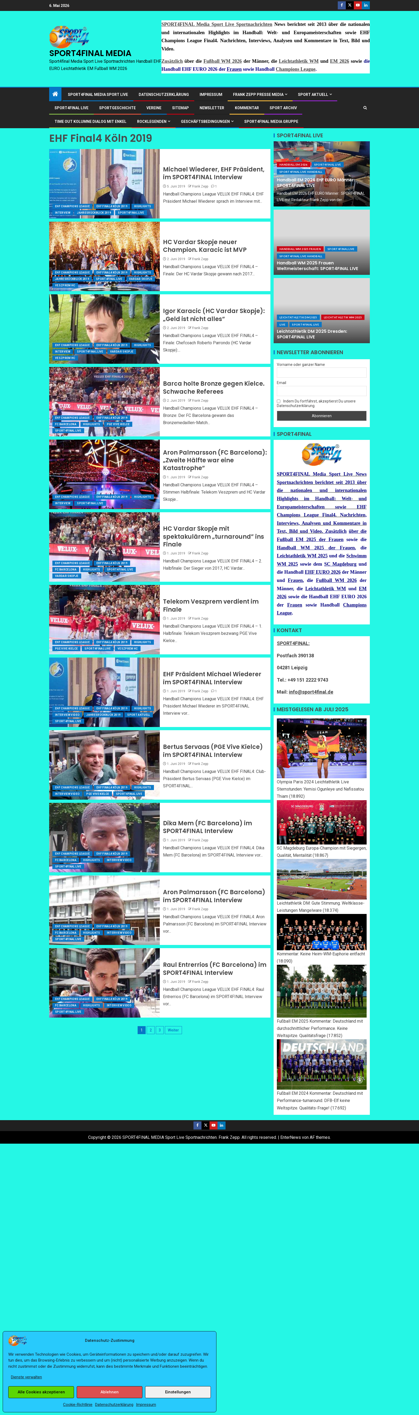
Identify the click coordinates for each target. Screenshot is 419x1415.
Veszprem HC (65, 285)
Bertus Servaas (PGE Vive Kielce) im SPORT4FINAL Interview (213, 751)
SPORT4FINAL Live (131, 212)
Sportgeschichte (117, 108)
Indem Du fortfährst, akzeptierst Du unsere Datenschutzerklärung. (316, 403)
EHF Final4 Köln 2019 (111, 206)
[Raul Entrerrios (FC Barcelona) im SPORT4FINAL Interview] (104, 983)
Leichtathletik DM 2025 (298, 317)
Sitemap (180, 108)
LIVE (282, 324)
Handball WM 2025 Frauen (300, 249)
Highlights (142, 206)
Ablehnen (109, 1392)
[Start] (55, 94)
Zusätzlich (172, 61)
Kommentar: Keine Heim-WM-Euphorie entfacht (321, 953)
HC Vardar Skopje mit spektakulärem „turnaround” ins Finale (213, 537)
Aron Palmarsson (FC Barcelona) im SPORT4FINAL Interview (214, 896)
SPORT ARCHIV (283, 108)
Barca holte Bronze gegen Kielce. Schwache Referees (214, 388)
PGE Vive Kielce (118, 424)
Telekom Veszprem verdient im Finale (211, 605)
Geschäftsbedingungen (205, 121)
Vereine (153, 108)
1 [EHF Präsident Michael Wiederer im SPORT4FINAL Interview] (216, 691)
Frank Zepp (200, 186)
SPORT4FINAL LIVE (71, 108)
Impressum (146, 1404)
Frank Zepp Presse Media (258, 94)
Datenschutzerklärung (114, 1404)
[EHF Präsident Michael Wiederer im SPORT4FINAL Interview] (104, 692)
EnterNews (290, 1137)
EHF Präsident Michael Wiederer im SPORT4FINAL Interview (212, 678)
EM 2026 (339, 61)
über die (358, 531)
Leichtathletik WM (299, 61)
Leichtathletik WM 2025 (343, 317)
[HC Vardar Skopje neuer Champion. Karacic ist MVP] (104, 256)
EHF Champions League (72, 206)
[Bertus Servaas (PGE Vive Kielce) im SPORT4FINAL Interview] (104, 765)
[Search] (365, 108)
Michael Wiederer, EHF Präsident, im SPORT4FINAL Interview (214, 173)
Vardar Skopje (141, 278)
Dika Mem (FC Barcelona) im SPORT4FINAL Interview (207, 827)
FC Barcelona (65, 424)
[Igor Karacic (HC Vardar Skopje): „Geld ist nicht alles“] (104, 329)
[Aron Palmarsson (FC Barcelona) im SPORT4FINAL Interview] (104, 910)
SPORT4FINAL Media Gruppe (271, 121)
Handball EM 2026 (294, 164)
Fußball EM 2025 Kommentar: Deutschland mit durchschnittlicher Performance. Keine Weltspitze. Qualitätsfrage (320, 1028)
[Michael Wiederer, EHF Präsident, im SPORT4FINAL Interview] (104, 183)
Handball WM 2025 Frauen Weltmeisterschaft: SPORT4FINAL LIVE (317, 266)
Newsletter (212, 108)
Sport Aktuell (138, 714)
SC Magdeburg (340, 564)
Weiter (173, 1030)
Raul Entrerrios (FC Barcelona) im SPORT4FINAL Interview (214, 969)
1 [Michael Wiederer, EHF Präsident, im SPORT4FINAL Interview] (216, 186)
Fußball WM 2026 (223, 61)
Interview (62, 212)
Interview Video (67, 714)
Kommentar (247, 108)
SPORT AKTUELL (313, 94)
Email (281, 383)
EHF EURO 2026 (323, 572)
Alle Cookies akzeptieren (41, 1392)
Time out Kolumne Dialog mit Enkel (90, 121)
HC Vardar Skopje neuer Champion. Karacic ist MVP (205, 246)
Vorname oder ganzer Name (301, 364)
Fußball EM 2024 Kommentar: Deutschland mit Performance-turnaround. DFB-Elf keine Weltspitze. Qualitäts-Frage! (320, 1100)
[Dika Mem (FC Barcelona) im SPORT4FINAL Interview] (104, 837)
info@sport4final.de (311, 692)
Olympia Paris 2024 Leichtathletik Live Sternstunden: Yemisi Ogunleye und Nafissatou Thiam (320, 789)
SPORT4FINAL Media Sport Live (98, 94)
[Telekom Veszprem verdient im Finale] (104, 619)
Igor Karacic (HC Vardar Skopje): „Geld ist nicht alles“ (214, 315)
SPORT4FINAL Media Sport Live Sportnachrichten (216, 24)
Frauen (234, 69)
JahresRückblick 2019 (94, 212)
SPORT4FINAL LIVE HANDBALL (301, 171)
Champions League (296, 69)
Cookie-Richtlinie (77, 1404)
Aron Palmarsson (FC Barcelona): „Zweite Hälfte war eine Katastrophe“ (215, 460)
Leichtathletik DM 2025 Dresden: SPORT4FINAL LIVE (312, 334)
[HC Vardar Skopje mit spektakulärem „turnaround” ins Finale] (104, 547)
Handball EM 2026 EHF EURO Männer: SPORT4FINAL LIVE (316, 183)
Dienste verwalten (26, 1377)
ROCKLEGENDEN (151, 121)
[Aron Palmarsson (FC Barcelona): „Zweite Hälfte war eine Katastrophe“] (104, 474)
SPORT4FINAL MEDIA (90, 53)
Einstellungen (178, 1392)
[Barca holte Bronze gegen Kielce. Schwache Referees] (104, 401)
